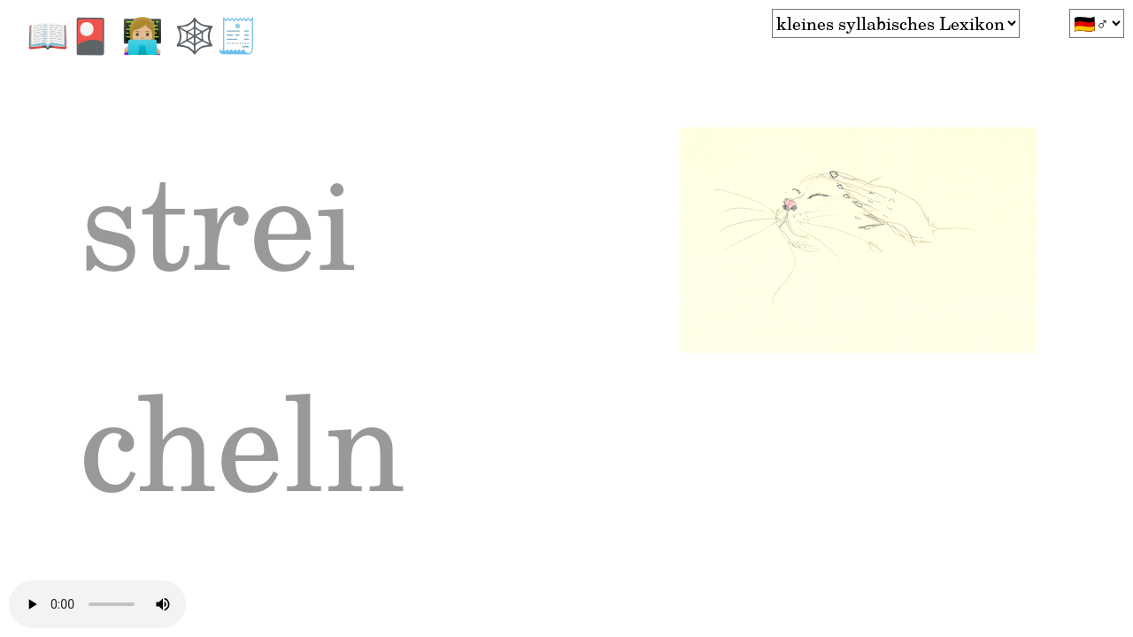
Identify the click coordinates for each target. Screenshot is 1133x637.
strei (257, 244)
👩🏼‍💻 (147, 34)
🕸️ (194, 34)
